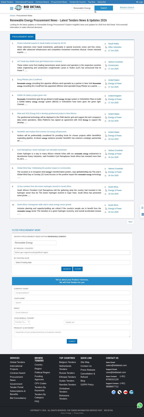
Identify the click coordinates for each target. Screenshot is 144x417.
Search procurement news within (40, 237)
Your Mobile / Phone (24, 318)
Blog (83, 381)
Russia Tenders (67, 373)
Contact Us (86, 366)
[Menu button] (12, 8)
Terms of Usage (66, 413)
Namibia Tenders (67, 384)
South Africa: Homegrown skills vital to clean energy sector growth (44, 204)
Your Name (19, 298)
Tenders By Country (77, 2)
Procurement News (59, 2)
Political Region (42, 372)
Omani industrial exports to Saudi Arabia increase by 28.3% (41, 43)
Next (130, 222)
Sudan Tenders (66, 381)
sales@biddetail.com (116, 365)
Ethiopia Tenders (67, 377)
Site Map (85, 362)
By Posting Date (21, 258)
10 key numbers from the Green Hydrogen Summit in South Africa (44, 186)
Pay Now (91, 2)
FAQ (37, 401)
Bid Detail (108, 410)
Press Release (88, 370)
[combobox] (72, 252)
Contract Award (42, 2)
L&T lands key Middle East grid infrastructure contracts (39, 61)
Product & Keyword (24, 328)
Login (139, 2)
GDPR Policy (87, 384)
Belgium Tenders (67, 362)
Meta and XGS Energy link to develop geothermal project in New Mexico (46, 113)
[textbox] (73, 252)
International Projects (24, 2)
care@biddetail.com (116, 372)
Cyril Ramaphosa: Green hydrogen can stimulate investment (42, 150)
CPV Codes (40, 383)
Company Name (21, 289)
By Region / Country (23, 248)
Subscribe (102, 2)
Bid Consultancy (18, 398)
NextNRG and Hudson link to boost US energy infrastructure (42, 132)
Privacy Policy (78, 413)
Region (38, 368)
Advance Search (127, 7)
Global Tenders (7, 2)
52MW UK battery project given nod (31, 95)
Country (39, 364)
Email (17, 308)
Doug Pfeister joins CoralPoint (29, 79)
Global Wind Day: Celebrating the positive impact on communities (44, 168)
